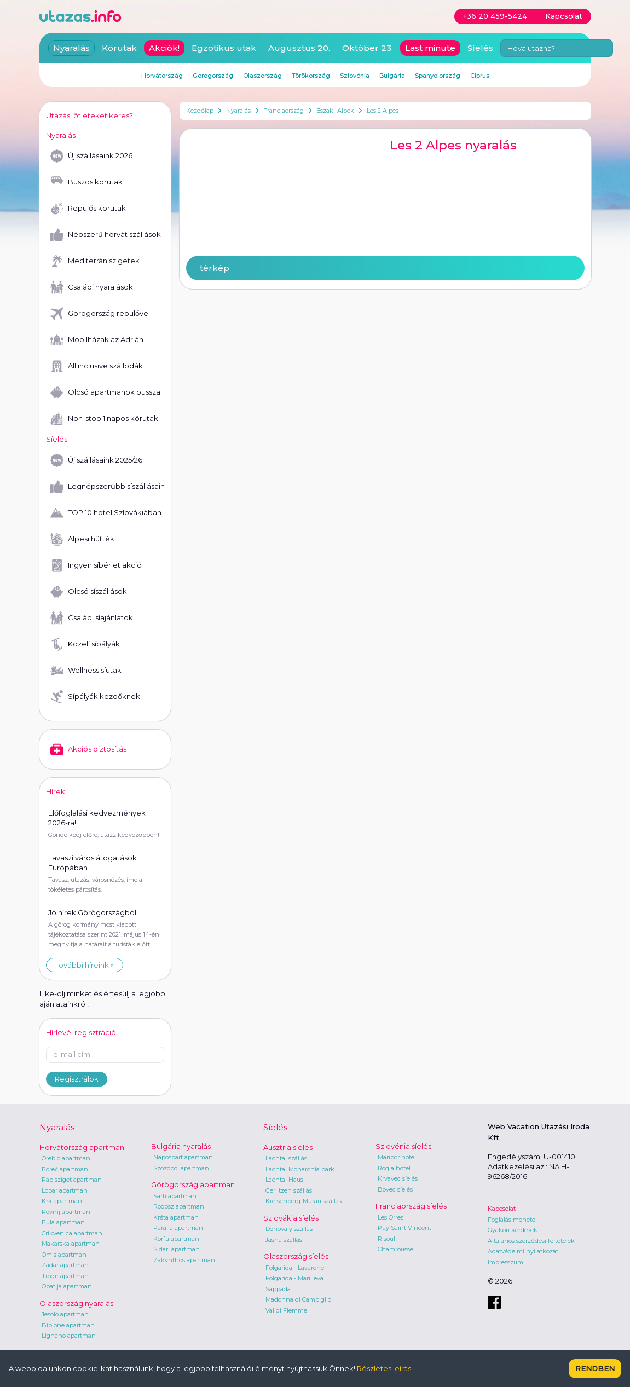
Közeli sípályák (85, 644)
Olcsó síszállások (88, 591)
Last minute (430, 48)
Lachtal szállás (286, 1158)
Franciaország (283, 110)
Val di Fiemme (286, 1310)
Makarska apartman (71, 1243)
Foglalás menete (511, 1219)
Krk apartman (62, 1201)
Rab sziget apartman (72, 1179)
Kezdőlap (199, 110)
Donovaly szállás (289, 1229)
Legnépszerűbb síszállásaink (107, 486)
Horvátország (162, 75)
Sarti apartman (174, 1196)
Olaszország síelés (295, 1256)
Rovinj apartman (66, 1212)
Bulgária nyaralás (181, 1146)
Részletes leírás (384, 1368)
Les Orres (390, 1217)
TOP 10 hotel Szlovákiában (105, 512)
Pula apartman (63, 1222)
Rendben (595, 1368)
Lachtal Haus (284, 1179)
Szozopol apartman (181, 1168)
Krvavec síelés (398, 1178)
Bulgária (392, 75)
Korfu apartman (176, 1238)
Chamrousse (395, 1249)
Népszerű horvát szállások (105, 234)
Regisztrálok (77, 1078)
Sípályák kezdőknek (95, 696)
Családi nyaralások (91, 287)
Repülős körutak (88, 208)
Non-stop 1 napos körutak (104, 418)
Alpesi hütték (82, 539)
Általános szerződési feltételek (531, 1241)
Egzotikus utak (224, 48)
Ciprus (479, 75)
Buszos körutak (86, 182)
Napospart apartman (183, 1157)
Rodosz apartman (178, 1206)
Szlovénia (354, 75)
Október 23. (367, 48)
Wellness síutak (86, 670)
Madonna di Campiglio (298, 1299)
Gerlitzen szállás (288, 1190)
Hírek (55, 791)
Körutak (119, 48)
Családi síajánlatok (91, 618)
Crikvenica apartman (72, 1233)
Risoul (386, 1238)
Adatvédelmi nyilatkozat (523, 1251)
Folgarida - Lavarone (294, 1268)
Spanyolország (437, 75)
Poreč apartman (65, 1169)
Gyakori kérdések (512, 1230)
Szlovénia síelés (403, 1146)
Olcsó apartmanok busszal (106, 392)
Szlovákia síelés (291, 1217)
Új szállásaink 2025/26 (96, 460)
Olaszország (262, 75)
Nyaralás (238, 110)
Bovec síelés (395, 1189)
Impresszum (505, 1262)
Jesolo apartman (65, 1314)
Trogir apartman (65, 1276)
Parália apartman (178, 1228)
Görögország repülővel (100, 313)
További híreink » (84, 965)
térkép (214, 268)
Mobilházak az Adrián (96, 339)
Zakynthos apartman (184, 1260)
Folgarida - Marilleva (294, 1278)
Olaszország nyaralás (76, 1303)
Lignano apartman (69, 1335)
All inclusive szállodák (96, 366)
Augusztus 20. (299, 48)
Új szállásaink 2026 (91, 156)
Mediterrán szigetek (95, 261)
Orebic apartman (66, 1158)
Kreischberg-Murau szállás (303, 1201)
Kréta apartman (176, 1217)
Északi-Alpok (335, 110)
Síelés (480, 48)
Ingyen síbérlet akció (96, 565)
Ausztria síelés (288, 1147)
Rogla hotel (394, 1168)
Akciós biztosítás (88, 749)
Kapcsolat (502, 1208)
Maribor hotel (397, 1157)
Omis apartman (64, 1254)
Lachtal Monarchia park (299, 1169)
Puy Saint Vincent (404, 1228)
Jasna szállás (283, 1240)
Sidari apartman (176, 1249)
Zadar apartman (65, 1265)
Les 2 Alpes (382, 110)
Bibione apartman (68, 1325)
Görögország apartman (193, 1184)
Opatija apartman (67, 1286)
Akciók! (164, 48)
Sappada (278, 1289)
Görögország (213, 75)
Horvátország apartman (81, 1147)
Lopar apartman (65, 1190)
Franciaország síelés (411, 1205)
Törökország (311, 75)
